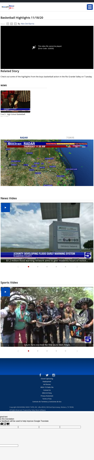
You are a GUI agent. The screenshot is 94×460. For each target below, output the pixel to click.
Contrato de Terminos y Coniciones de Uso (46, 402)
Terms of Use (47, 399)
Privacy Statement (47, 396)
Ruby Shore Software (39, 410)
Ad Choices (47, 384)
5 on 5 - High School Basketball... (13, 114)
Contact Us (47, 390)
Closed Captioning (47, 379)
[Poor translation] (6, 424)
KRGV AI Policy (47, 393)
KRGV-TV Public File (47, 387)
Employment (47, 382)
